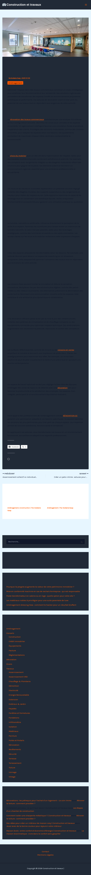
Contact (45, 851)
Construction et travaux (24, 4)
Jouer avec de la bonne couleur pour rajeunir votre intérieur (33, 826)
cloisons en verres (66, 350)
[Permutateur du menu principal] (86, 4)
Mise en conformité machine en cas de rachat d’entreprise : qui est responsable (43, 591)
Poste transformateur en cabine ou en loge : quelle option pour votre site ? (40, 596)
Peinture (13, 736)
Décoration (11, 659)
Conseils (10, 633)
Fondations (14, 717)
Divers (9, 664)
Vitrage (12, 776)
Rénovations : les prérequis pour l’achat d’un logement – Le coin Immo (38, 800)
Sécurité (12, 754)
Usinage (12, 772)
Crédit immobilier (17, 641)
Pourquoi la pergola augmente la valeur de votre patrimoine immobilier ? (40, 587)
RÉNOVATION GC (70, 415)
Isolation (13, 727)
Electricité (13, 690)
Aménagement (15, 83)
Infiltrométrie (15, 722)
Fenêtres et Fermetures (19, 713)
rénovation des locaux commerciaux (27, 119)
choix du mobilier (18, 155)
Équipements (15, 646)
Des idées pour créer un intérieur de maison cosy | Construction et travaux (40, 823)
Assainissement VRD (18, 677)
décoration (63, 388)
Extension (13, 699)
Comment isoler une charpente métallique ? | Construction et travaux (38, 815)
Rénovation (14, 745)
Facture (12, 650)
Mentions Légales (45, 855)
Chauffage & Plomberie (20, 681)
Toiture (12, 767)
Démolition (14, 686)
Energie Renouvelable (19, 695)
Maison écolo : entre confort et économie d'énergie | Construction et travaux (41, 831)
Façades (12, 708)
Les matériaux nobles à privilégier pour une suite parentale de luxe (37, 600)
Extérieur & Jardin (17, 704)
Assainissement (16, 672)
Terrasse (12, 758)
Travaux (10, 668)
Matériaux (13, 731)
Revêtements (15, 749)
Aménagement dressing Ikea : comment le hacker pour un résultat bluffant (41, 605)
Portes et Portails (16, 740)
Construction (24, 508)
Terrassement (15, 763)
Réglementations (17, 655)
